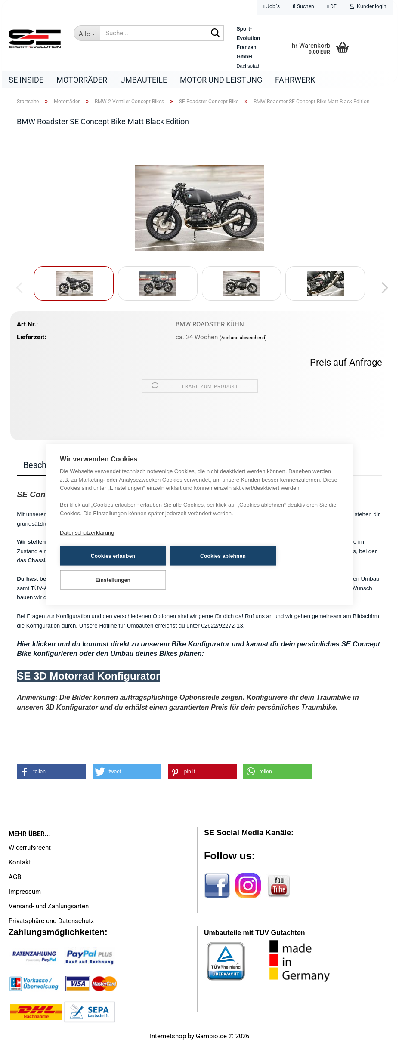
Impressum (25, 894)
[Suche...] (87, 33)
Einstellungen (279, 568)
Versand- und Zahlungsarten (49, 908)
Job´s (271, 6)
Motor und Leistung (221, 79)
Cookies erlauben (102, 568)
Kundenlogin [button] (368, 6)
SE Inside (26, 79)
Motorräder (81, 79)
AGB (15, 879)
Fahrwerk (295, 79)
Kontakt (20, 864)
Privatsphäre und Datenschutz (51, 923)
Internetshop (168, 1038)
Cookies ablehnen (190, 568)
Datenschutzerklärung (87, 544)
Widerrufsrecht (30, 850)
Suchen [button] (303, 6)
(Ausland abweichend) (243, 340)
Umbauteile (143, 79)
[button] (332, 7)
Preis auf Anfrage (346, 364)
